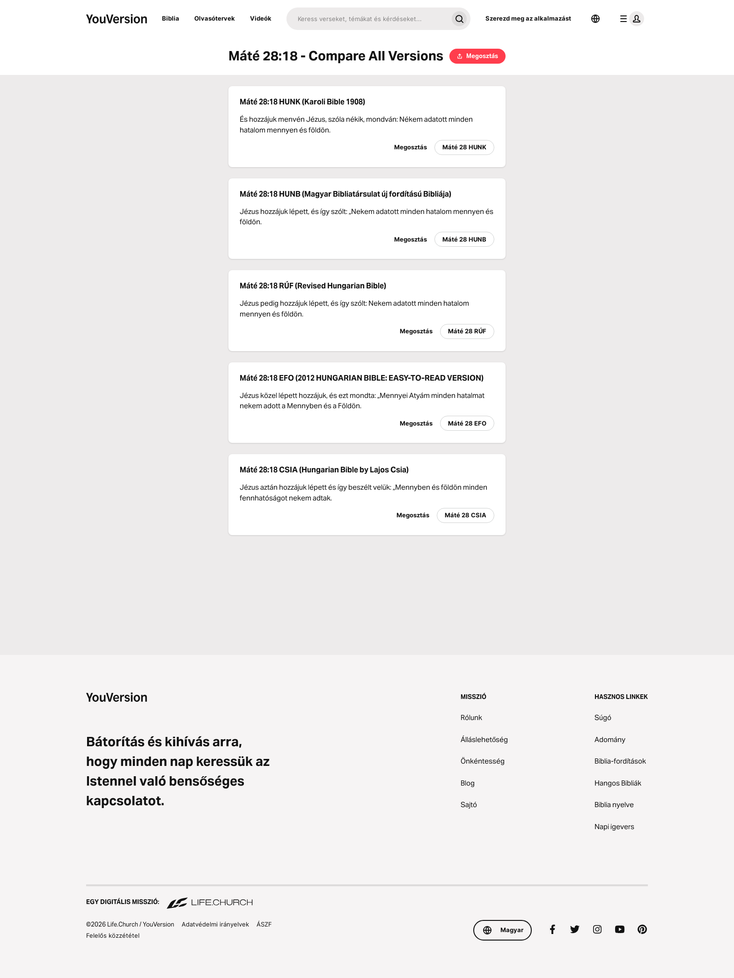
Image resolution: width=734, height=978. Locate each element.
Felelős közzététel (112, 935)
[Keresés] (367, 18)
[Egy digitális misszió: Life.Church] (367, 897)
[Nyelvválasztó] (595, 18)
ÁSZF (264, 924)
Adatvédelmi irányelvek (215, 924)
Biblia (170, 18)
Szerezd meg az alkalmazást (528, 18)
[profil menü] (630, 18)
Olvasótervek (214, 18)
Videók (261, 18)
